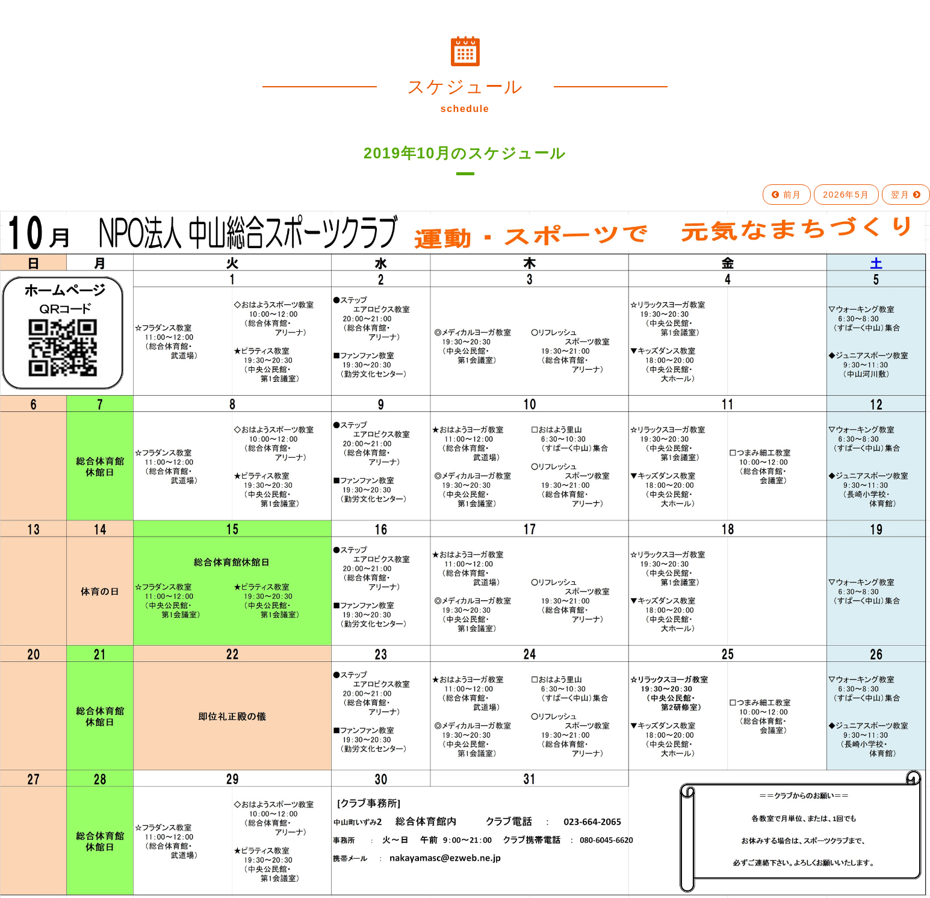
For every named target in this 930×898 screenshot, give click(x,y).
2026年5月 (846, 194)
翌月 (906, 194)
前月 (787, 194)
